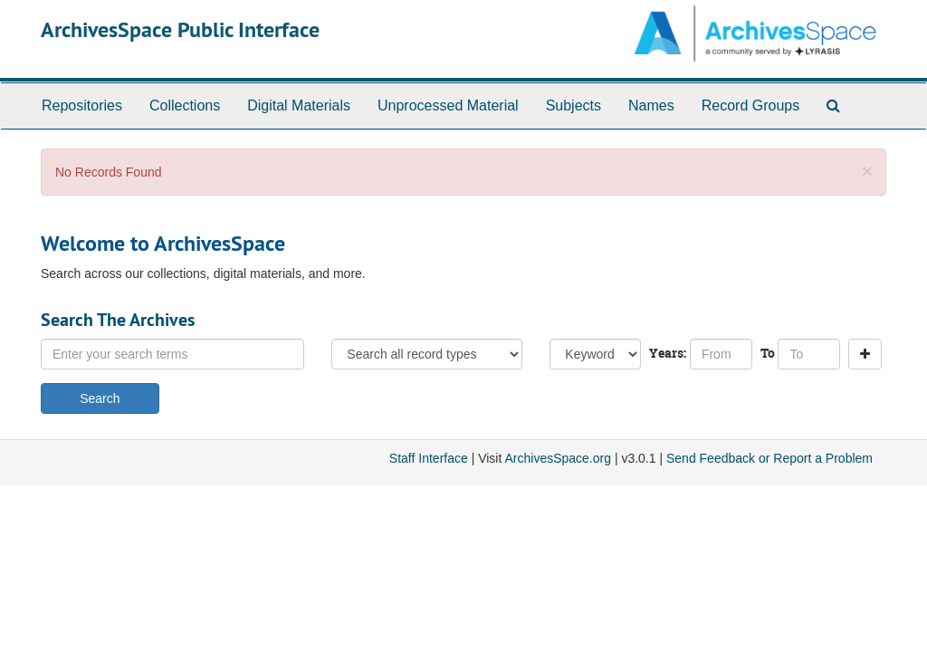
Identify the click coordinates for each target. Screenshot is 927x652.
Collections (184, 105)
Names (651, 105)
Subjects (573, 105)
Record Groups (751, 105)
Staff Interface (428, 458)
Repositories (82, 105)
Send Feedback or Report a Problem (769, 458)
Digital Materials (298, 105)
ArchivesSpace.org (557, 458)
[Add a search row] (865, 354)
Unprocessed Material (448, 105)
